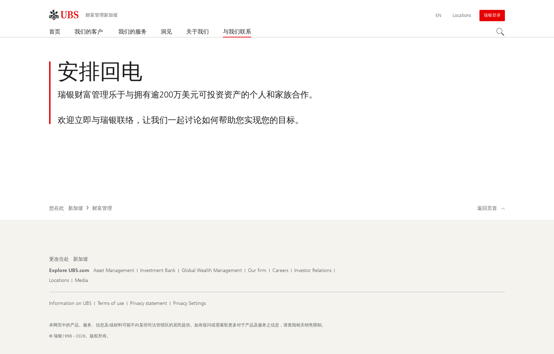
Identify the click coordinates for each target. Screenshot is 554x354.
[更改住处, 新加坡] (80, 259)
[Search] (500, 32)
